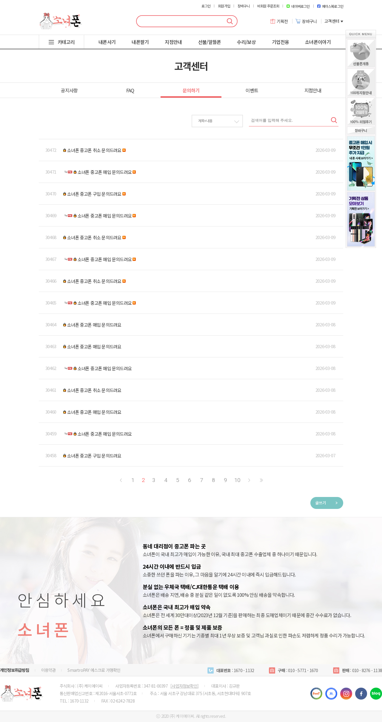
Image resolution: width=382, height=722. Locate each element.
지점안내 (173, 41)
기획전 (279, 21)
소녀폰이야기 (318, 41)
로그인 (206, 5)
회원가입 (224, 5)
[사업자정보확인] (184, 686)
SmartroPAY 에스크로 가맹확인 (93, 670)
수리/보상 (246, 41)
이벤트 (252, 90)
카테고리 (66, 41)
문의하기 (191, 90)
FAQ (130, 90)
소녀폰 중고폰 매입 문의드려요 (105, 172)
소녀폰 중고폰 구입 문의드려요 (94, 194)
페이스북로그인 (330, 6)
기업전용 (280, 41)
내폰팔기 (140, 41)
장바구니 (244, 5)
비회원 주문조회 (268, 5)
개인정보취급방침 (14, 670)
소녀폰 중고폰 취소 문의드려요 (94, 150)
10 (237, 480)
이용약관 (48, 670)
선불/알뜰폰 (209, 41)
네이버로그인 (297, 6)
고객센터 (333, 21)
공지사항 (69, 90)
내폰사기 (106, 41)
